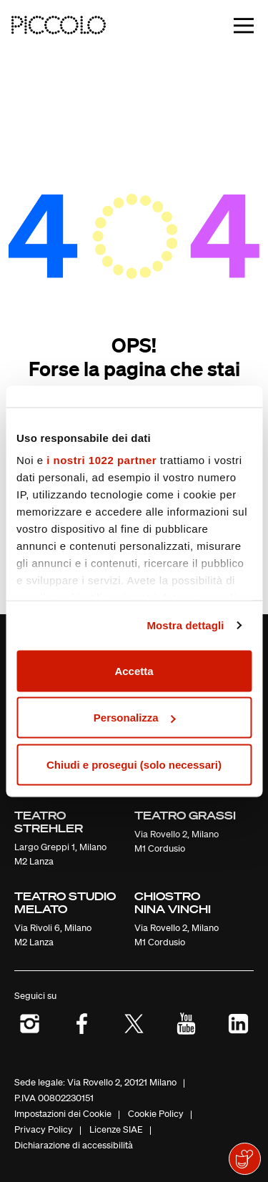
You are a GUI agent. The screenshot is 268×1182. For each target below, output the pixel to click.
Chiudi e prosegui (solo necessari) (134, 764)
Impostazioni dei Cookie (62, 1114)
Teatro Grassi (185, 815)
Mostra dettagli (185, 625)
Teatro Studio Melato (65, 902)
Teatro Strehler (48, 821)
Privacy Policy (43, 1129)
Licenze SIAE (116, 1129)
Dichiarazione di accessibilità (73, 1145)
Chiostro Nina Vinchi (172, 902)
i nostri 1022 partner (101, 460)
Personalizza (135, 717)
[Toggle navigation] (244, 25)
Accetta (133, 670)
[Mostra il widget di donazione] (245, 1159)
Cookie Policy (156, 1114)
